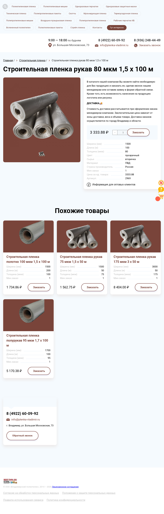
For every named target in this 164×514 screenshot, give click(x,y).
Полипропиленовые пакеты (47, 13)
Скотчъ (72, 13)
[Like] (161, 184)
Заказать (138, 132)
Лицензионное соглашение (65, 487)
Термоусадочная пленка (126, 13)
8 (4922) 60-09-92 (111, 40)
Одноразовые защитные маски (121, 6)
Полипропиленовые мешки (19, 20)
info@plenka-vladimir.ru (114, 45)
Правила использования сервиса (23, 500)
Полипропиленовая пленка (92, 20)
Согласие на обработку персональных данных (31, 493)
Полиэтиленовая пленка (24, 6)
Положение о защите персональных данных (88, 493)
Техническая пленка (16, 13)
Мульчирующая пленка (95, 13)
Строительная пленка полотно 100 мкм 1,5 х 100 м (28, 259)
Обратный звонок (22, 435)
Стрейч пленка (77, 27)
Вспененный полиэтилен (18, 27)
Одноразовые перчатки (86, 6)
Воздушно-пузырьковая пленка (56, 20)
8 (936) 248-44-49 (147, 40)
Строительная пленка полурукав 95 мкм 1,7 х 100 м (27, 340)
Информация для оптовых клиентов (113, 184)
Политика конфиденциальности (66, 500)
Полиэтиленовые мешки (55, 6)
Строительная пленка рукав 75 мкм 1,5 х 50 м (81, 259)
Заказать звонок (149, 45)
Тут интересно (117, 27)
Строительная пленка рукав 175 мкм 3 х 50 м (135, 259)
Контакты (97, 27)
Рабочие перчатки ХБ (124, 20)
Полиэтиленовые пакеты (50, 27)
